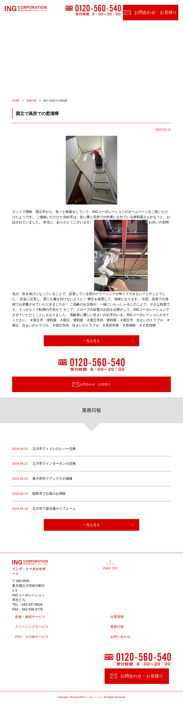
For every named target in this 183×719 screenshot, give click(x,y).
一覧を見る (91, 341)
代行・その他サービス (31, 637)
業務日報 (117, 627)
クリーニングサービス (31, 627)
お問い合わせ (120, 637)
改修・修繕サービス (30, 617)
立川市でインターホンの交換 (44, 463)
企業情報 (117, 617)
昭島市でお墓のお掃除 (39, 493)
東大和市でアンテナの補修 (42, 478)
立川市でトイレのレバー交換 (44, 448)
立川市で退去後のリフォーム (44, 508)
